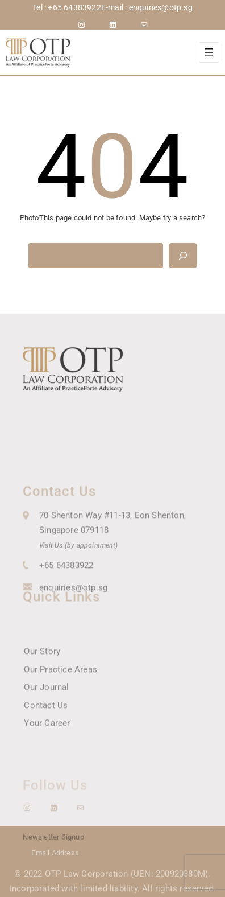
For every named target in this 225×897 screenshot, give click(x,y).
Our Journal (46, 702)
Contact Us (46, 720)
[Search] (183, 255)
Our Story (42, 666)
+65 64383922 (74, 7)
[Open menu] (209, 52)
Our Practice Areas (60, 684)
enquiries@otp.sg (161, 7)
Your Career (47, 738)
